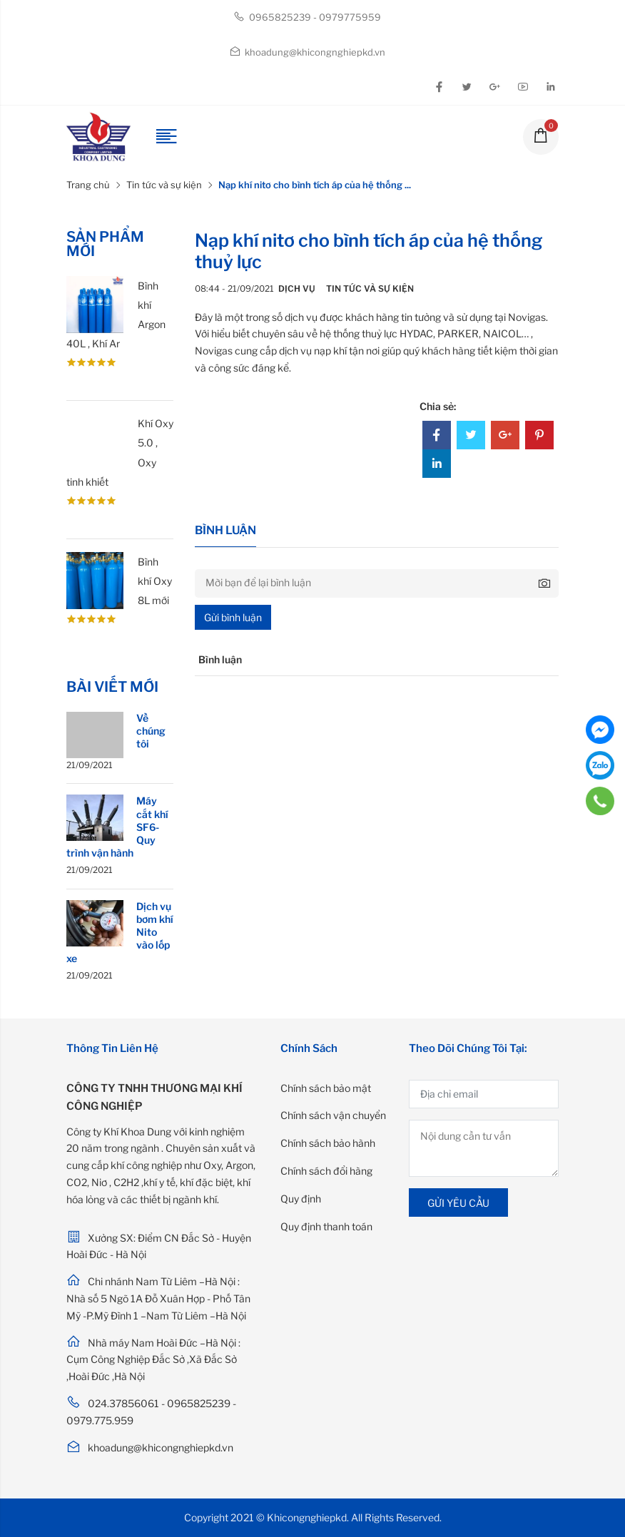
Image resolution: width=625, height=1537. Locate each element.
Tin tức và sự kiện (164, 184)
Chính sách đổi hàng (326, 1171)
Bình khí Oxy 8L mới (155, 581)
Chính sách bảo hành (327, 1143)
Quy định (300, 1199)
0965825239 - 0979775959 (307, 17)
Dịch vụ (296, 288)
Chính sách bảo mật (325, 1088)
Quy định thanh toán (326, 1226)
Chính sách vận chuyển (333, 1115)
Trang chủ (88, 184)
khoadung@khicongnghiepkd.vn (307, 52)
